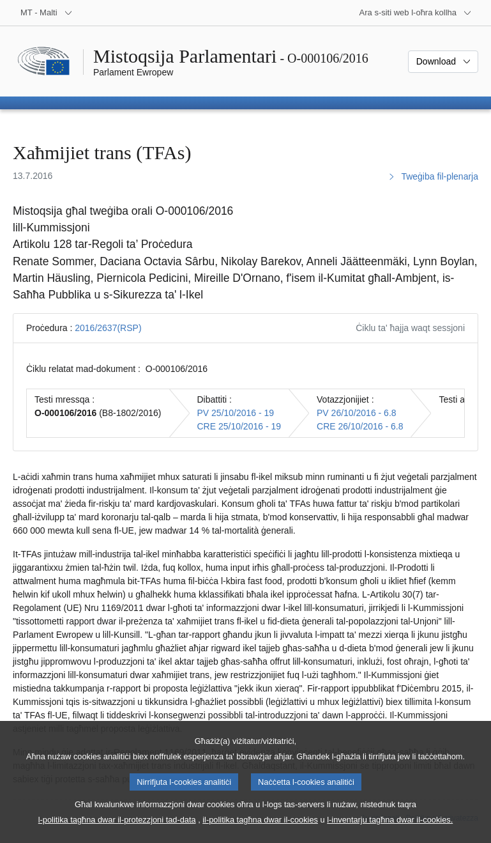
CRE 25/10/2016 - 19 (239, 426)
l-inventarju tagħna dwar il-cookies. (390, 830)
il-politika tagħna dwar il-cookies (260, 830)
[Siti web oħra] (415, 13)
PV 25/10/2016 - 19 (236, 413)
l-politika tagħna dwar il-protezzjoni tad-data (117, 830)
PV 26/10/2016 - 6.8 (357, 413)
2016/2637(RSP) (108, 328)
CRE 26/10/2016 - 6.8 (360, 426)
